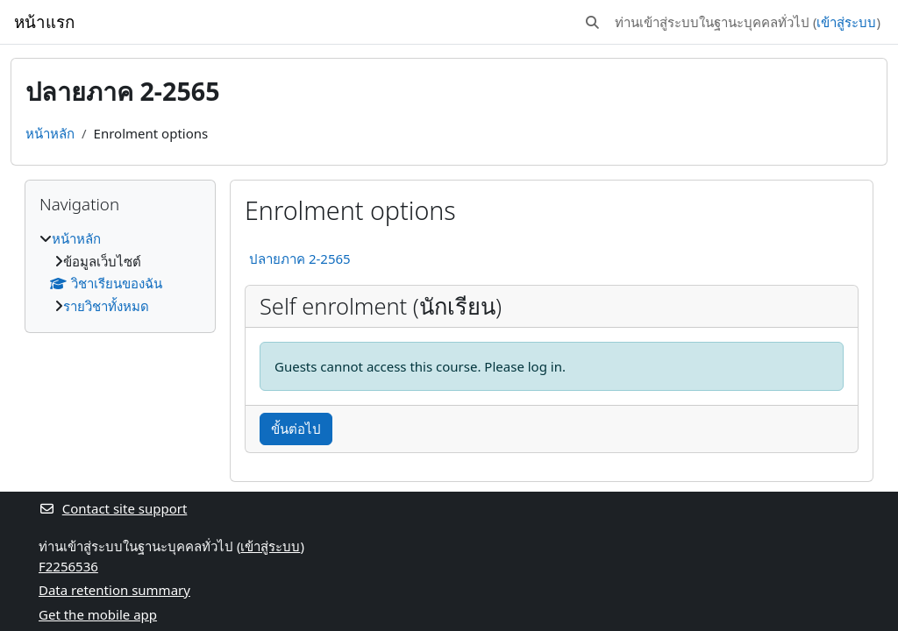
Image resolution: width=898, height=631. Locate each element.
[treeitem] (120, 272)
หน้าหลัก (50, 133)
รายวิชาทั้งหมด (106, 306)
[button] (592, 22)
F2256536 (68, 566)
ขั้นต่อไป (296, 428)
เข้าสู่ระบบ (846, 22)
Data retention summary (114, 590)
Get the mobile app (98, 614)
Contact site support (113, 508)
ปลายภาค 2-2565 (300, 258)
